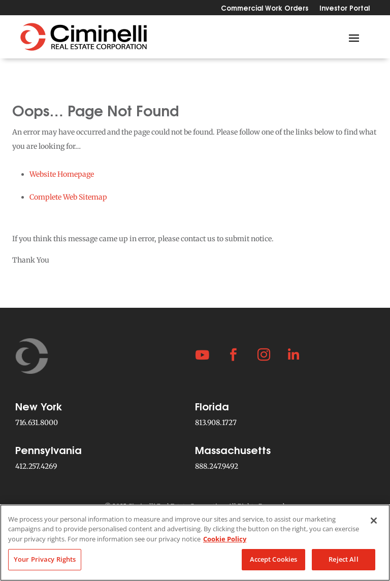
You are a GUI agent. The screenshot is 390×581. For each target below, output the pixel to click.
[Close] (374, 520)
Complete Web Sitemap (68, 197)
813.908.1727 (216, 422)
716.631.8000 (36, 422)
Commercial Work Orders (264, 8)
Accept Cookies (274, 559)
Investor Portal (344, 8)
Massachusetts (233, 449)
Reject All (343, 559)
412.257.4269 (36, 466)
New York (38, 405)
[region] (195, 542)
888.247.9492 (216, 466)
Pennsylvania (48, 449)
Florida (212, 405)
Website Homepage (61, 174)
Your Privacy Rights (45, 559)
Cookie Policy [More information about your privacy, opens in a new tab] (224, 538)
